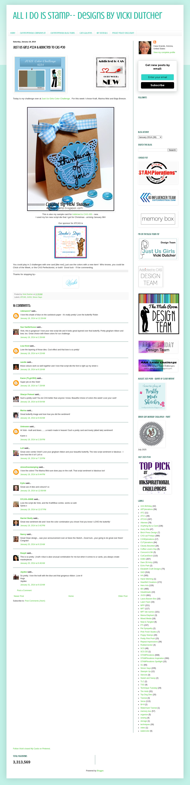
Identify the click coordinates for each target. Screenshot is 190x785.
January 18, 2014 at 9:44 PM (32, 474)
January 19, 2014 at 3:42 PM (32, 525)
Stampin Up (145, 671)
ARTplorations (146, 509)
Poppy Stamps (146, 635)
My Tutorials (102, 33)
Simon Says (37, 297)
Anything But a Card (149, 526)
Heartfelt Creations (148, 582)
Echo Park (144, 565)
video (142, 728)
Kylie (22, 483)
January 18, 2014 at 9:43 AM (32, 418)
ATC (142, 513)
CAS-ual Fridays (147, 536)
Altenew (143, 522)
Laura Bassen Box (148, 599)
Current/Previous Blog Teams (63, 33)
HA (141, 575)
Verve (143, 701)
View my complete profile (164, 52)
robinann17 (25, 311)
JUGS (29, 297)
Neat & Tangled (147, 622)
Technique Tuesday (148, 688)
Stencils (143, 675)
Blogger (100, 771)
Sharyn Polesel (27, 394)
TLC (142, 681)
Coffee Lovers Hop (148, 549)
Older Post (122, 596)
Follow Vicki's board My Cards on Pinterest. (32, 749)
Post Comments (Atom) (35, 601)
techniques (145, 724)
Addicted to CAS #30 (82, 214)
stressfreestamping (29, 467)
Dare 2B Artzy (146, 562)
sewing (143, 718)
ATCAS (23, 297)
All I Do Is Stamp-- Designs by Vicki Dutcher (87, 15)
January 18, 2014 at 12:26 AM (33, 318)
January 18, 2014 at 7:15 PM (32, 458)
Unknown (24, 426)
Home (12, 33)
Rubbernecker (146, 645)
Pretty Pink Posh (147, 638)
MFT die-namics (147, 612)
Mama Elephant (147, 615)
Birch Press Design (148, 532)
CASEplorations (147, 539)
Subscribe (158, 85)
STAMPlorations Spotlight (151, 661)
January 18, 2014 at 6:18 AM (32, 369)
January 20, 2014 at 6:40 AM (32, 563)
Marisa (23, 410)
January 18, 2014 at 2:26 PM (32, 439)
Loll (22, 448)
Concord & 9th (146, 552)
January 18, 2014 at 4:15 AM (32, 353)
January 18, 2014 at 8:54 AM (32, 402)
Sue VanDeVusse (28, 327)
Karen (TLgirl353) (28, 378)
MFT (142, 608)
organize (144, 714)
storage (143, 721)
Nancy (23, 534)
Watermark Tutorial (148, 708)
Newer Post (19, 596)
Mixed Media (146, 618)
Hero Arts (144, 585)
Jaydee (23, 572)
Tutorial (143, 698)
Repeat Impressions (149, 642)
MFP (142, 605)
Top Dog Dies (146, 694)
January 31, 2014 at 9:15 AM (32, 585)
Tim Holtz (144, 691)
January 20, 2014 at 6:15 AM (32, 544)
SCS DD (144, 651)
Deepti (23, 553)
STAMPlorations (147, 655)
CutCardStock (146, 556)
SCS (142, 648)
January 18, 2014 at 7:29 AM (32, 386)
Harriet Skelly (26, 518)
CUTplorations (146, 542)
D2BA (143, 559)
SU (141, 665)
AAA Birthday (146, 506)
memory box (145, 711)
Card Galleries (86, 33)
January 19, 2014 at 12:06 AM (33, 491)
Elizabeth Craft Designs (150, 569)
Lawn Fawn (145, 602)
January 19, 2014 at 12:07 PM (33, 509)
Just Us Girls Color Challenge (56, 98)
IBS (142, 589)
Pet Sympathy (146, 628)
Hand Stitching (146, 579)
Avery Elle (144, 529)
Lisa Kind (24, 346)
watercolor (144, 731)
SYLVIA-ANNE (26, 499)
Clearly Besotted (147, 546)
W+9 (142, 704)
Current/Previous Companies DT (33, 33)
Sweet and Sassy (148, 678)
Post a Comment (24, 590)
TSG (142, 685)
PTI (142, 625)
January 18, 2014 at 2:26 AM (32, 337)
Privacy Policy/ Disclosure (123, 33)
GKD (142, 572)
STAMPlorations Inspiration (152, 658)
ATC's (143, 516)
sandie (23, 362)
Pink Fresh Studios (148, 632)
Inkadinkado (145, 592)
